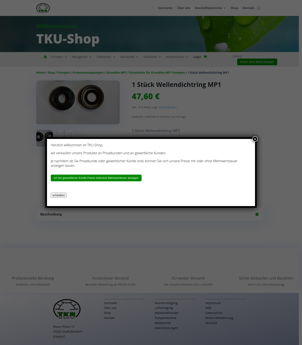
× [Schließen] (255, 139)
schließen (58, 195)
